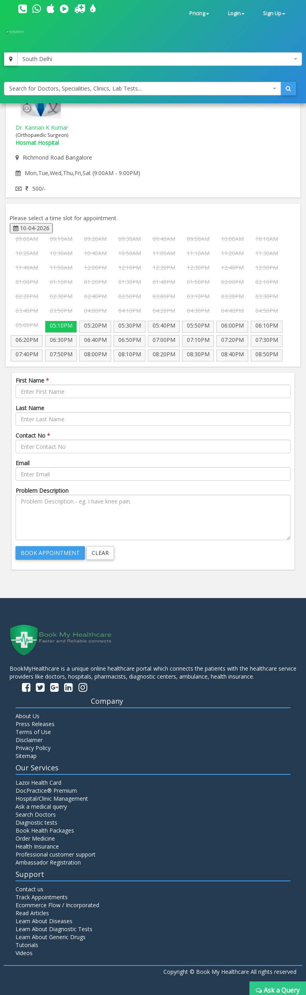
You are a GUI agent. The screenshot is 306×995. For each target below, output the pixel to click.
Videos (24, 953)
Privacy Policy (33, 748)
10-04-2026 (31, 228)
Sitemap (26, 756)
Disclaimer (29, 740)
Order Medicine (35, 838)
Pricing (199, 13)
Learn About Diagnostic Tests (54, 929)
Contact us (29, 889)
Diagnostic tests (36, 822)
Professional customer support (56, 854)
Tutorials (27, 945)
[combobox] (159, 59)
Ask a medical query (41, 806)
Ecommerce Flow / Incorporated (57, 905)
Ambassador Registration (48, 862)
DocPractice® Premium (46, 790)
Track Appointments (42, 897)
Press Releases (35, 724)
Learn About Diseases (44, 921)
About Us (27, 716)
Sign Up (274, 13)
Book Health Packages (45, 830)
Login (236, 13)
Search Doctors (36, 814)
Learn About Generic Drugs (51, 937)
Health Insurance (37, 846)
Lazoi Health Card (38, 782)
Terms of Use (33, 732)
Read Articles (32, 913)
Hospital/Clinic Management (52, 798)
